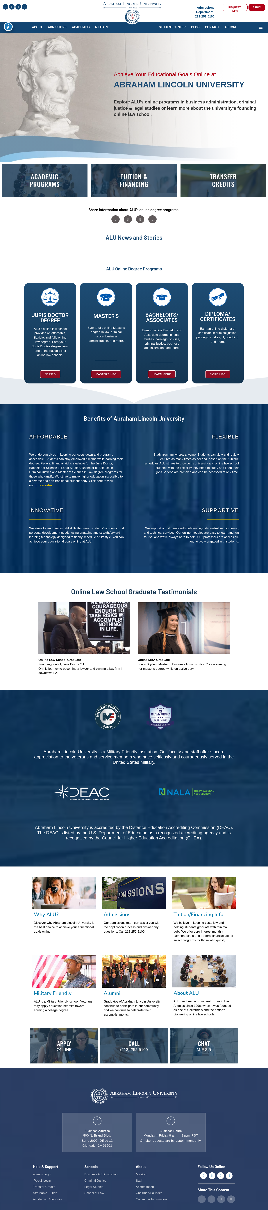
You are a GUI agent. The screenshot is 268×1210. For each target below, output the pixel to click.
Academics (81, 27)
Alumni (230, 27)
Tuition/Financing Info (198, 914)
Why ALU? (46, 914)
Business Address (97, 1133)
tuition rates (43, 485)
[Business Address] (97, 1121)
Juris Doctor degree (47, 346)
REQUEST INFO (234, 8)
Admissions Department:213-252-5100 (205, 12)
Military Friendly (53, 993)
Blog (195, 27)
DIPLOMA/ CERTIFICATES (217, 316)
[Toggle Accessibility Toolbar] (8, 26)
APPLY (257, 7)
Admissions (117, 914)
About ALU (186, 993)
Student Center (172, 27)
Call (134, 1043)
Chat (204, 1043)
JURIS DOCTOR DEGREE (50, 318)
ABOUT (37, 27)
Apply (64, 1043)
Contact (212, 27)
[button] (115, 219)
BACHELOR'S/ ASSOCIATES (161, 317)
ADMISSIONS (57, 27)
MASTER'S (106, 316)
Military (102, 27)
